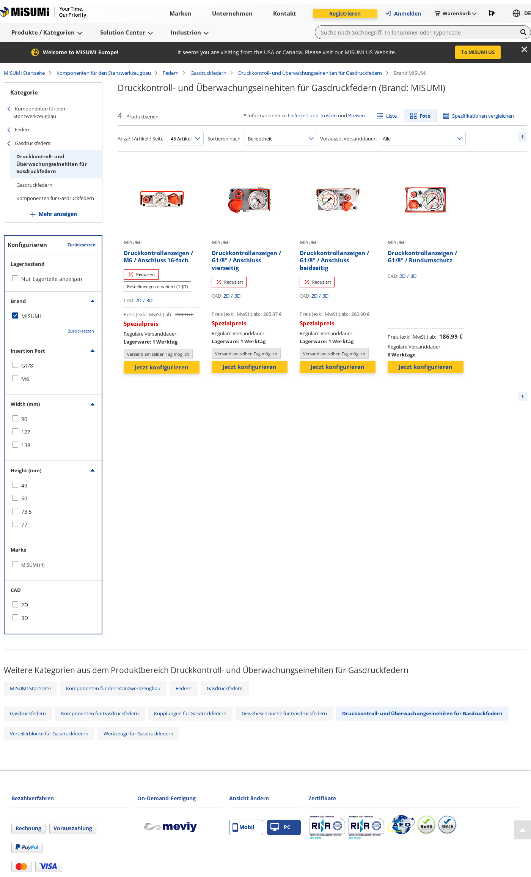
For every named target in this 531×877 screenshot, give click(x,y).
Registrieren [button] (345, 13)
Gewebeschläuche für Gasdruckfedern (284, 713)
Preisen (356, 115)
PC (280, 827)
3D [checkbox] (24, 617)
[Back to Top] (522, 829)
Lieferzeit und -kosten (312, 115)
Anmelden (403, 13)
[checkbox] (53, 316)
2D (138, 300)
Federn (171, 72)
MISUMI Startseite (24, 72)
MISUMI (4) (33, 565)
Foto (424, 115)
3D (149, 300)
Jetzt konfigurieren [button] (162, 367)
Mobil (243, 827)
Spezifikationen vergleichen (483, 115)
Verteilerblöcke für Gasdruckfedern (49, 733)
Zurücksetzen (82, 245)
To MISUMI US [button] (478, 52)
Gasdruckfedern (208, 72)
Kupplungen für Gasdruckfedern (190, 713)
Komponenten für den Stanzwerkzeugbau (104, 72)
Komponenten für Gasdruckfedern (55, 198)
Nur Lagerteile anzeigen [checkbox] (51, 278)
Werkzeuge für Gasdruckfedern (138, 733)
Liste (391, 115)
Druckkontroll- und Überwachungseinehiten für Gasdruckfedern (310, 72)
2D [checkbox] (24, 605)
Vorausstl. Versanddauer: (348, 138)
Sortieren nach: (224, 138)
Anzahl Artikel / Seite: (141, 138)
